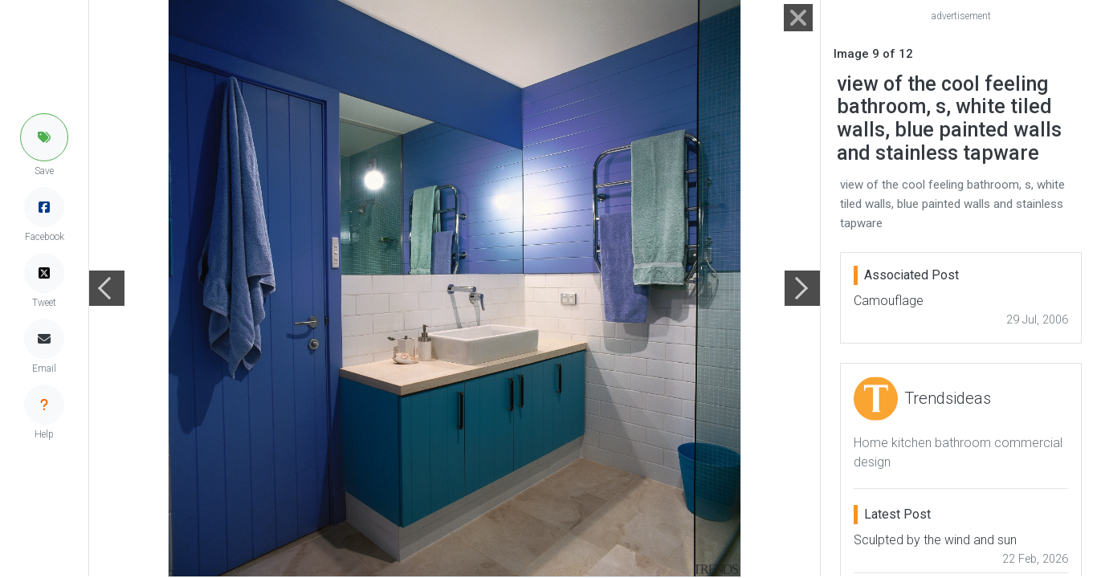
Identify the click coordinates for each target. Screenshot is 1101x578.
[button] (44, 137)
